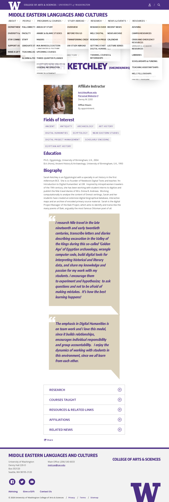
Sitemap (94, 497)
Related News (85, 429)
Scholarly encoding (97, 139)
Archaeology (85, 126)
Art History (106, 126)
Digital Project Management (62, 139)
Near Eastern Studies (106, 133)
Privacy (71, 497)
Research (96, 21)
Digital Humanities (56, 133)
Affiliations (85, 419)
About (12, 21)
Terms (83, 497)
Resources (138, 21)
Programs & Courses (49, 21)
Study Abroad (76, 21)
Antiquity (66, 126)
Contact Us (46, 491)
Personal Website (88, 95)
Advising (13, 491)
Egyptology (80, 133)
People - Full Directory (63, 55)
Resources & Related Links (85, 410)
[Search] (158, 5)
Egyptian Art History (58, 146)
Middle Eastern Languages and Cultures (58, 15)
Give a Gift (29, 491)
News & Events (117, 21)
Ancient (50, 126)
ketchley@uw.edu (87, 92)
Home (42, 55)
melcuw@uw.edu (56, 465)
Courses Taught (85, 400)
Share (48, 439)
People (27, 21)
